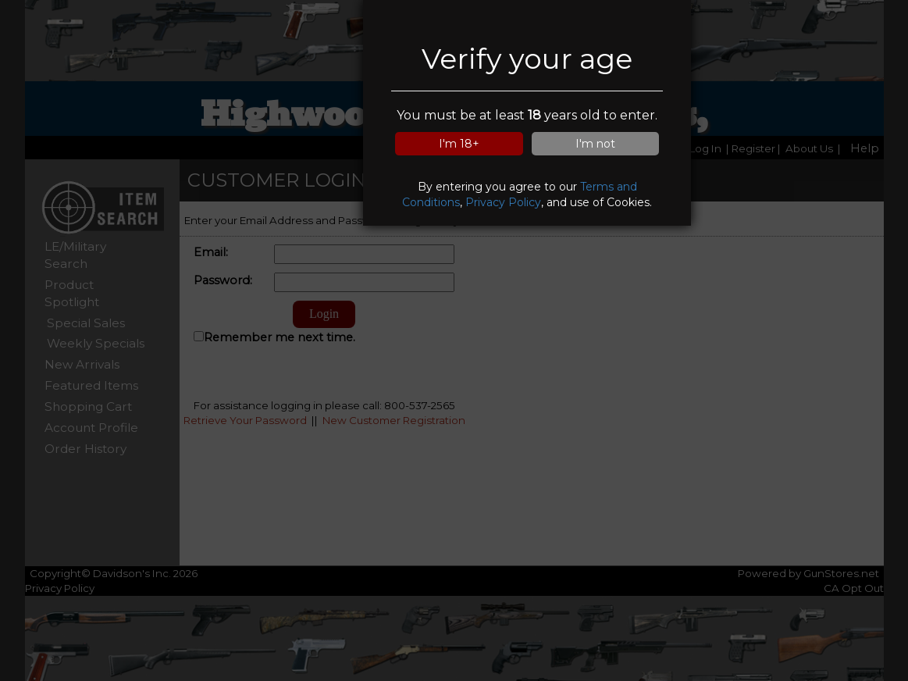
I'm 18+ (459, 144)
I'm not (595, 144)
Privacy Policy (503, 202)
